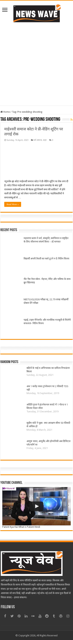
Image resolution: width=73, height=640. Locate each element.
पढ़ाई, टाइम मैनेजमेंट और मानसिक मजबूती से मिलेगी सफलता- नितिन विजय (47, 321)
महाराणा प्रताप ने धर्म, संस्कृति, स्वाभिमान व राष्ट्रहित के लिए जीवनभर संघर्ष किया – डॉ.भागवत (46, 240)
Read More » (13, 204)
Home (5, 111)
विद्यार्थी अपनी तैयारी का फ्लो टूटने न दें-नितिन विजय (46, 258)
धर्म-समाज (37, 140)
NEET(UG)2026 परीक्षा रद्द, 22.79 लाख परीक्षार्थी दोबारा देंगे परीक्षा (46, 301)
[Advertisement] (36, 64)
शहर (45, 140)
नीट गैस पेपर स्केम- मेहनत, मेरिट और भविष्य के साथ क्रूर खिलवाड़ (47, 281)
